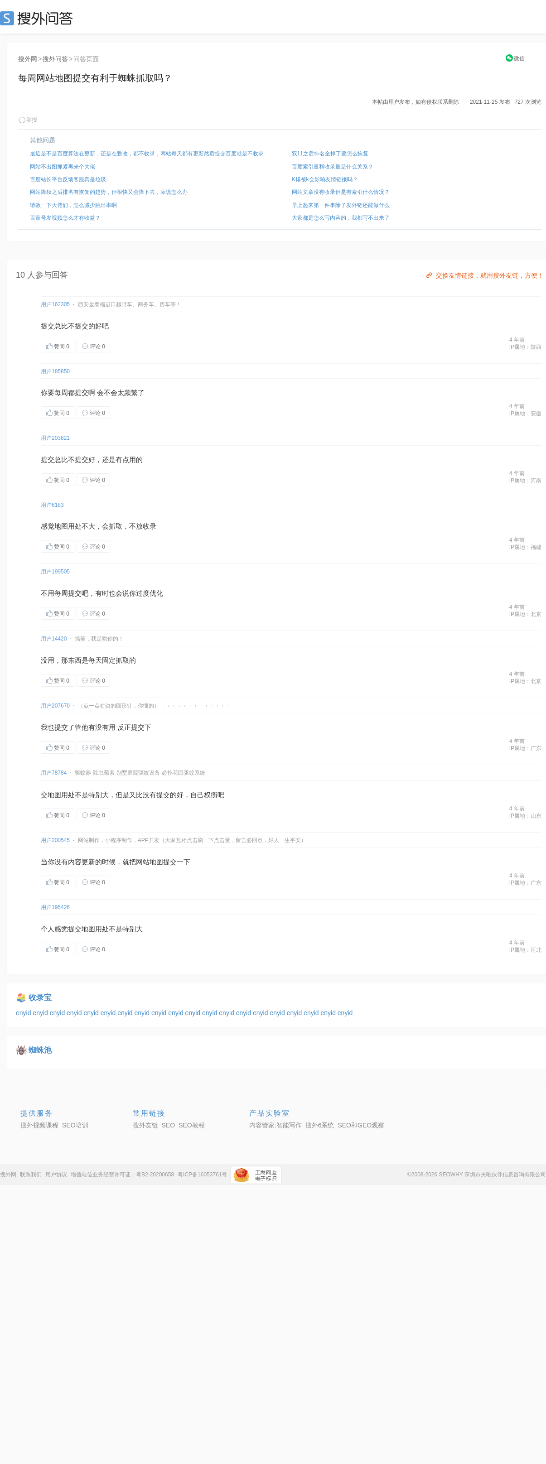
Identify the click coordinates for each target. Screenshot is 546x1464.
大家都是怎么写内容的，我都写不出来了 (341, 218)
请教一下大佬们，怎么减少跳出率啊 (73, 205)
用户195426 (55, 907)
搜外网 (27, 59)
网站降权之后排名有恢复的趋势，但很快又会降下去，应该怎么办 (109, 192)
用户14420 (54, 639)
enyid (24, 1012)
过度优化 (149, 593)
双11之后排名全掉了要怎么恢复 (330, 153)
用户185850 (55, 371)
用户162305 (55, 304)
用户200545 (55, 840)
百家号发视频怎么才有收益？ (65, 218)
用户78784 (54, 773)
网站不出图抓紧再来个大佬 (62, 167)
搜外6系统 (319, 1125)
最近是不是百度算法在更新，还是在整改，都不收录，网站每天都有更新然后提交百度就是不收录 (147, 153)
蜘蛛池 (40, 1050)
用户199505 (55, 571)
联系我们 (31, 1174)
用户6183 (52, 505)
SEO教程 (192, 1125)
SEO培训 (75, 1125)
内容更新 (81, 862)
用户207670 (55, 706)
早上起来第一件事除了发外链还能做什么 (341, 205)
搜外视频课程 (39, 1125)
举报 (27, 120)
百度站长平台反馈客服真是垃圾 (68, 179)
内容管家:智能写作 (275, 1125)
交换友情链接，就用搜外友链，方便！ (484, 275)
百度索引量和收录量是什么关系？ (332, 167)
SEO (38, 18)
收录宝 (40, 997)
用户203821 (55, 438)
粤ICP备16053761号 (202, 1174)
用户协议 (56, 1174)
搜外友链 (145, 1125)
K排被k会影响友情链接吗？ (325, 179)
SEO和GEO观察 (361, 1125)
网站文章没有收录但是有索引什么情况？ (341, 192)
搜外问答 (55, 59)
